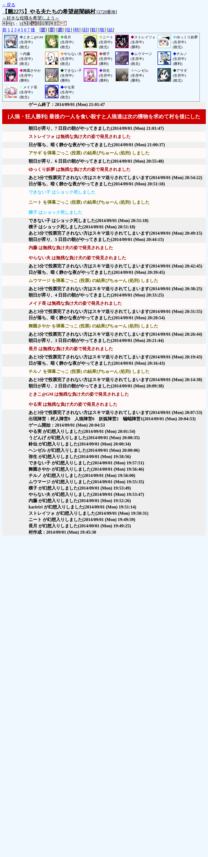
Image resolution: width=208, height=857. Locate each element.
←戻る (8, 4)
